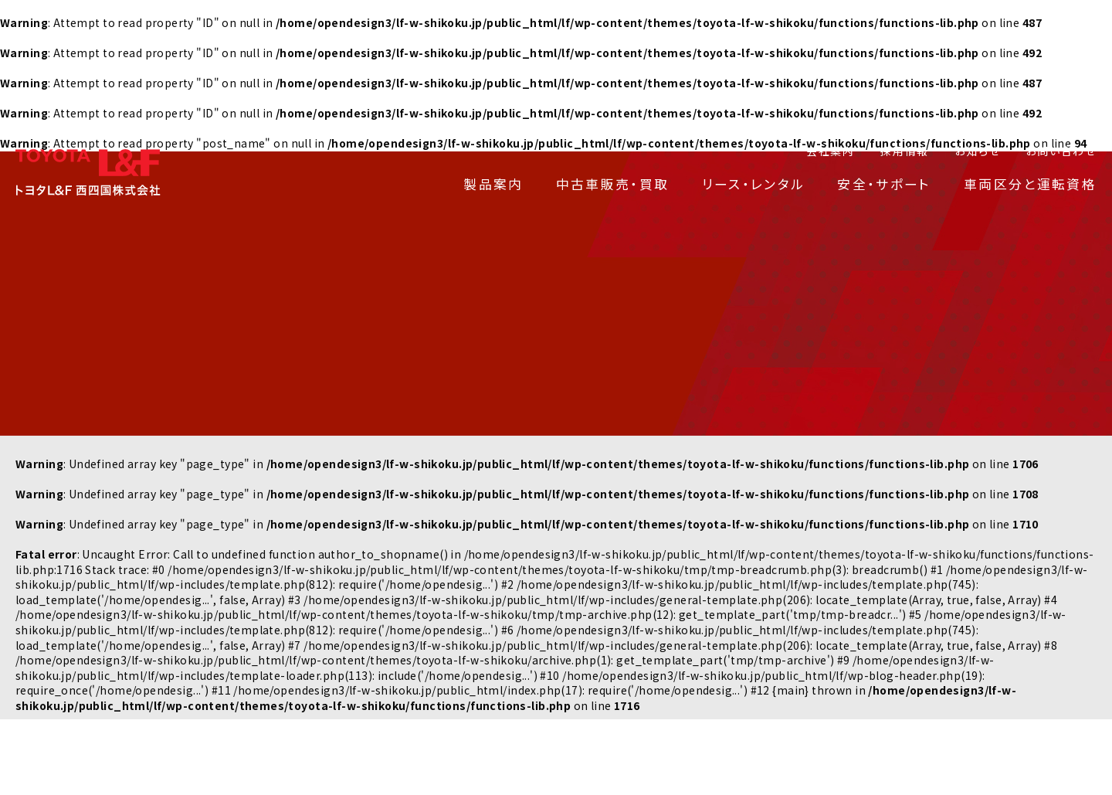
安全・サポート (884, 184)
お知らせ (977, 150)
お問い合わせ (1061, 150)
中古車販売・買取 (613, 184)
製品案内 (493, 184)
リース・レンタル (753, 184)
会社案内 (830, 150)
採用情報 (904, 150)
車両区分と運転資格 (1030, 184)
